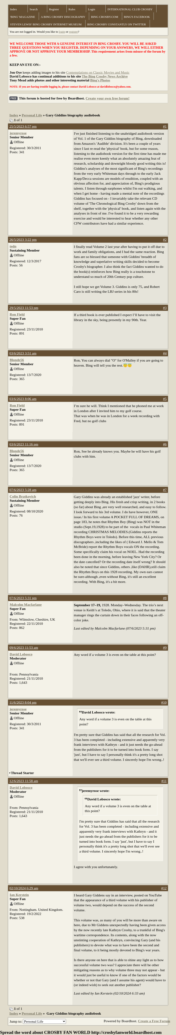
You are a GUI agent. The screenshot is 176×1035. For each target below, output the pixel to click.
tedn (13, 246)
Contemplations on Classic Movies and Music (97, 72)
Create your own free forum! (107, 98)
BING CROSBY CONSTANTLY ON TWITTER (116, 24)
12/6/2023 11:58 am (23, 781)
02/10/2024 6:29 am (23, 888)
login (62, 31)
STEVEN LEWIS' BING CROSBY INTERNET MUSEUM (46, 24)
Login (91, 9)
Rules (72, 9)
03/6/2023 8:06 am (22, 399)
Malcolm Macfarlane (26, 604)
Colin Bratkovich (23, 496)
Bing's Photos (100, 80)
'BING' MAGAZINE (22, 17)
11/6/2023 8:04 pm (22, 702)
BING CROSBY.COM (104, 17)
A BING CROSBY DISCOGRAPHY (63, 17)
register (73, 31)
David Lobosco (21, 654)
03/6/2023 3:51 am (22, 353)
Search (34, 9)
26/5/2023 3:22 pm (23, 239)
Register (54, 9)
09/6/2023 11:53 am (23, 647)
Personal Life (32, 115)
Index (13, 9)
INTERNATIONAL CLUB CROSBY (130, 9)
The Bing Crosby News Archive (105, 76)
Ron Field (17, 314)
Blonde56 (17, 360)
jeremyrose (18, 133)
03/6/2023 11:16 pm (23, 444)
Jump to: (38, 1021)
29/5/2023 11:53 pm (23, 308)
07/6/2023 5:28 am (22, 490)
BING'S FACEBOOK (137, 17)
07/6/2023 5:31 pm (23, 598)
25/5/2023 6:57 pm (23, 126)
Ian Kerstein (19, 895)
